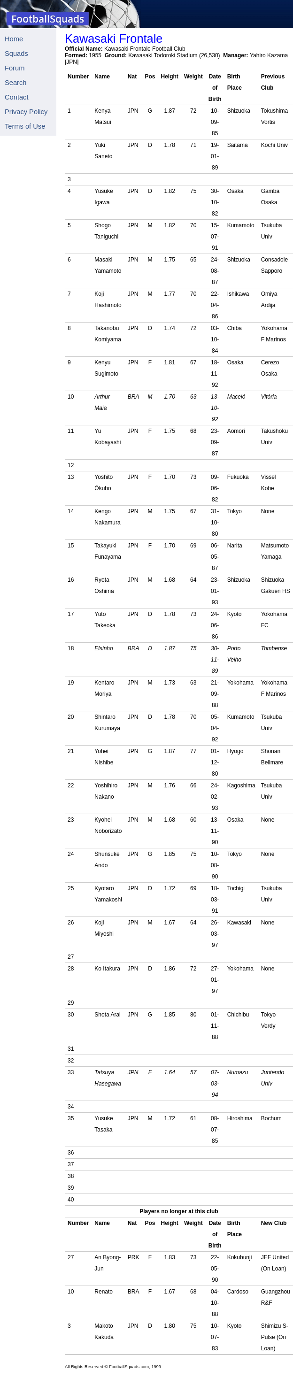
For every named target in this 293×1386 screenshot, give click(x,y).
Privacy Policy (26, 112)
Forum (14, 68)
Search (15, 82)
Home (14, 39)
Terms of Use (25, 126)
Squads (16, 53)
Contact (17, 97)
